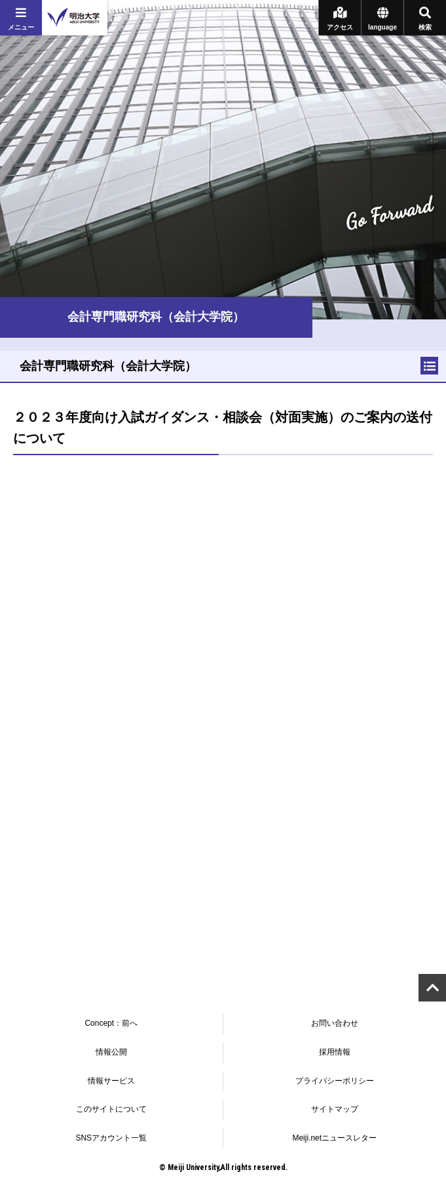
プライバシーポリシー (334, 1080)
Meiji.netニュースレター (334, 1137)
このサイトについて (111, 1109)
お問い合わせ (334, 1023)
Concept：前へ (111, 1023)
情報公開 (111, 1052)
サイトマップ (334, 1109)
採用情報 (334, 1052)
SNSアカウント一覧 (111, 1137)
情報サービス (111, 1080)
